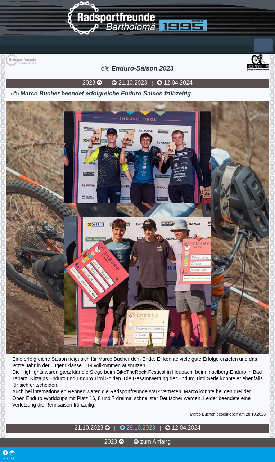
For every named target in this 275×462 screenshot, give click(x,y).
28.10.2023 (137, 428)
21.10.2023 (129, 83)
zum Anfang (152, 442)
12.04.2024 (175, 83)
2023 (92, 83)
